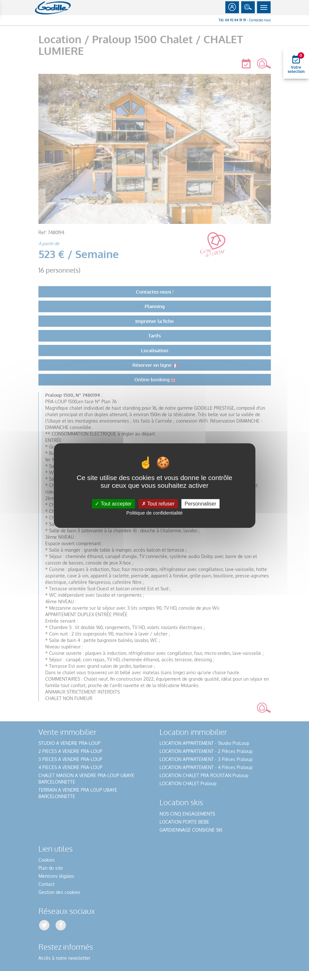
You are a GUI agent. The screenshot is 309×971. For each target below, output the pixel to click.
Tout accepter (113, 503)
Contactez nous (260, 20)
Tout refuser (158, 503)
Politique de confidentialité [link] (154, 513)
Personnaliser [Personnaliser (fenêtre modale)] (200, 503)
